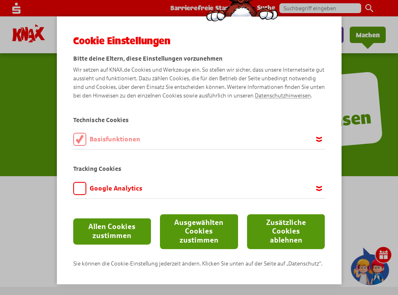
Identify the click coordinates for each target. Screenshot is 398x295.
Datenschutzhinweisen (283, 96)
